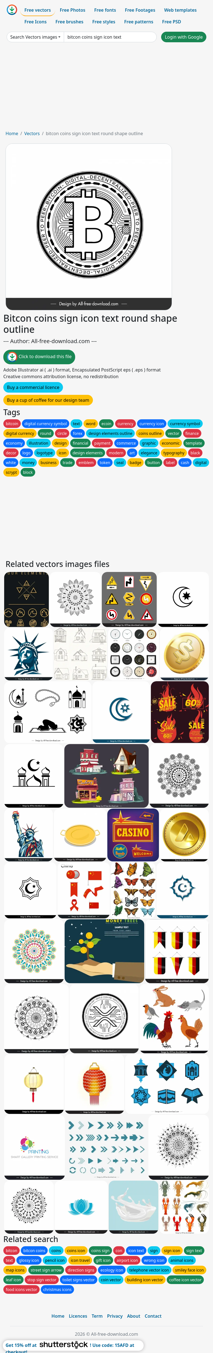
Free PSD (171, 22)
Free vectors (37, 10)
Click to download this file (39, 357)
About (133, 1316)
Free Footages (140, 10)
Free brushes (69, 22)
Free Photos (72, 10)
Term (97, 1316)
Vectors (32, 133)
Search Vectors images (33, 37)
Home (12, 133)
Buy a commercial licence (33, 387)
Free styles (103, 22)
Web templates (180, 10)
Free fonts (105, 10)
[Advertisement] (106, 88)
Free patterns (138, 22)
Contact (153, 1316)
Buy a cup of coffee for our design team (48, 400)
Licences (78, 1316)
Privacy (115, 1316)
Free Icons (35, 22)
